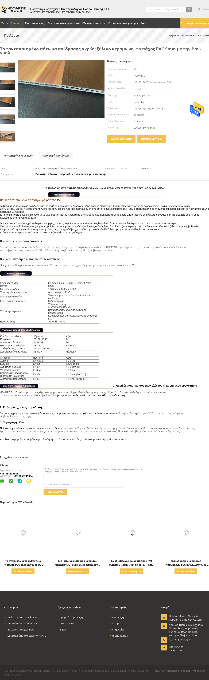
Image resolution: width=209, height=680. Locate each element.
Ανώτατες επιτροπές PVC (21, 617)
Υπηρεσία (116, 629)
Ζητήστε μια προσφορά (194, 23)
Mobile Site (199, 670)
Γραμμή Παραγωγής (70, 617)
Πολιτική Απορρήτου (167, 670)
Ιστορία (115, 623)
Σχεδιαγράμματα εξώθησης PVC (25, 635)
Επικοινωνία (55, 491)
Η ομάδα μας (118, 635)
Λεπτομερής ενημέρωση (18, 155)
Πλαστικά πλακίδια (69, 439)
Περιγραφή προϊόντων (55, 155)
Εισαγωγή (116, 617)
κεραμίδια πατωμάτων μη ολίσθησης (33, 439)
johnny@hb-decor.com (176, 648)
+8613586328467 (10, 473)
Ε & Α (61, 629)
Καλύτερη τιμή (121, 139)
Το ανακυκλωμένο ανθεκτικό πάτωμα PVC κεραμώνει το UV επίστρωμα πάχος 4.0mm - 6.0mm (23, 564)
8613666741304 (23, 476)
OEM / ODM (65, 623)
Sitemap (186, 670)
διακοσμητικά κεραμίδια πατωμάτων (106, 439)
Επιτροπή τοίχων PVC (19, 629)
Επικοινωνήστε (151, 139)
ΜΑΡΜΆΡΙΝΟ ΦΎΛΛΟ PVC (21, 623)
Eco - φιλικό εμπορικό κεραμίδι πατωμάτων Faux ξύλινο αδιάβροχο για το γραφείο (77, 564)
